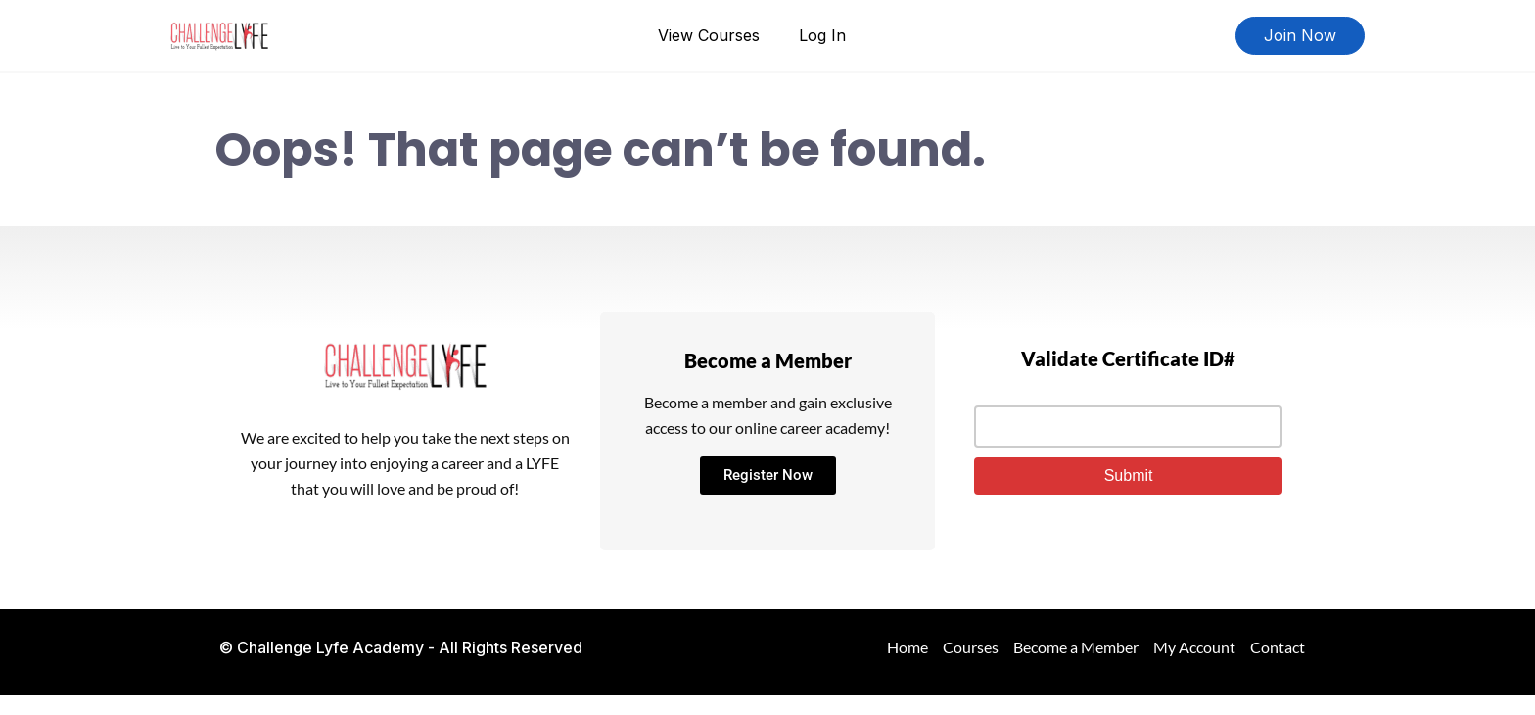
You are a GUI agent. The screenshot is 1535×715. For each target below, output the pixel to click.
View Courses (709, 35)
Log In (822, 35)
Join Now (1300, 35)
